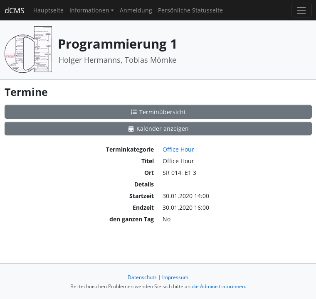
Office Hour (178, 149)
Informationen (89, 10)
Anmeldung (136, 10)
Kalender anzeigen (158, 128)
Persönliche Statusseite (190, 10)
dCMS (15, 10)
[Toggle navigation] (301, 10)
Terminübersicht (158, 112)
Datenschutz (142, 277)
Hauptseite (48, 10)
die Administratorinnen (218, 286)
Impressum (175, 277)
